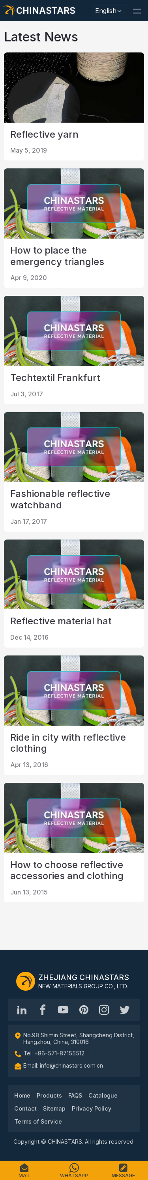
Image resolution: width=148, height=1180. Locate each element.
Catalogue (103, 1095)
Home (22, 1095)
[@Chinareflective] (124, 1010)
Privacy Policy (91, 1108)
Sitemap (54, 1108)
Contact (25, 1108)
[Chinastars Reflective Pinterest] (83, 1010)
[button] (137, 10)
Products (49, 1095)
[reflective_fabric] (104, 1010)
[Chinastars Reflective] (63, 1010)
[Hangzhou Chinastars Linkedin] (22, 1010)
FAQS (75, 1095)
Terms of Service (38, 1121)
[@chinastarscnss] (42, 1010)
